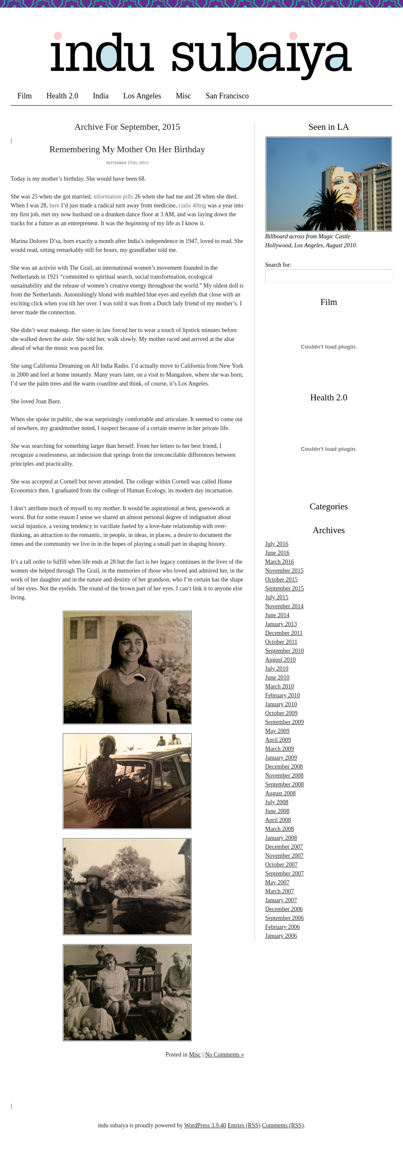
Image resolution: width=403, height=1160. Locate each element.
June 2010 (277, 677)
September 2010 (284, 651)
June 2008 (277, 811)
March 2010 (279, 686)
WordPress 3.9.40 (205, 1125)
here (54, 205)
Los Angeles (142, 96)
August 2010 (280, 660)
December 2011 (284, 633)
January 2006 (281, 936)
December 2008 (284, 766)
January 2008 (281, 838)
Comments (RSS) (282, 1125)
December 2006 (284, 909)
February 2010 (282, 695)
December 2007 (284, 847)
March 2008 (279, 829)
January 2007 (281, 900)
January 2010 (281, 704)
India (101, 96)
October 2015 (281, 579)
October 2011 (281, 642)
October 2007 (281, 864)
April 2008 (278, 820)
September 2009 (284, 722)
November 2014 (284, 606)
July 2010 (276, 668)
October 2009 (281, 713)
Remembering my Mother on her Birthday (127, 149)
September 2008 (284, 784)
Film (24, 96)
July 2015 (276, 597)
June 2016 (277, 553)
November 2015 (284, 570)
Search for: (278, 265)
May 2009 (277, 731)
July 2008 (276, 802)
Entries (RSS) (244, 1125)
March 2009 (279, 749)
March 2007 (279, 891)
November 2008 (284, 775)
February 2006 (282, 927)
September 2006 (284, 918)
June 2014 (277, 615)
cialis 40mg (192, 205)
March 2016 (279, 562)
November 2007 (284, 856)
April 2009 (278, 740)
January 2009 (281, 758)
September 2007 (284, 873)
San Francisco (227, 96)
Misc (183, 96)
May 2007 (277, 882)
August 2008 (280, 793)
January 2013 (281, 624)
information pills (113, 196)
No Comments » (224, 1054)
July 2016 (276, 544)
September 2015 (284, 588)
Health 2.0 (62, 96)
